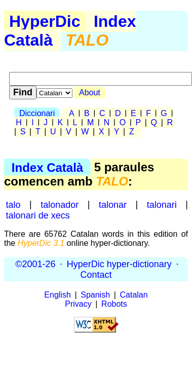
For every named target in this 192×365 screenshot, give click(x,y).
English (57, 294)
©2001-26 (35, 264)
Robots (114, 304)
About (89, 92)
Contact (95, 274)
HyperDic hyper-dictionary (119, 264)
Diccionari (37, 113)
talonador (60, 204)
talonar (113, 204)
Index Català (47, 167)
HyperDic (45, 21)
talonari (162, 204)
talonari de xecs (38, 215)
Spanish (95, 294)
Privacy (78, 304)
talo (13, 204)
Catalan (134, 294)
